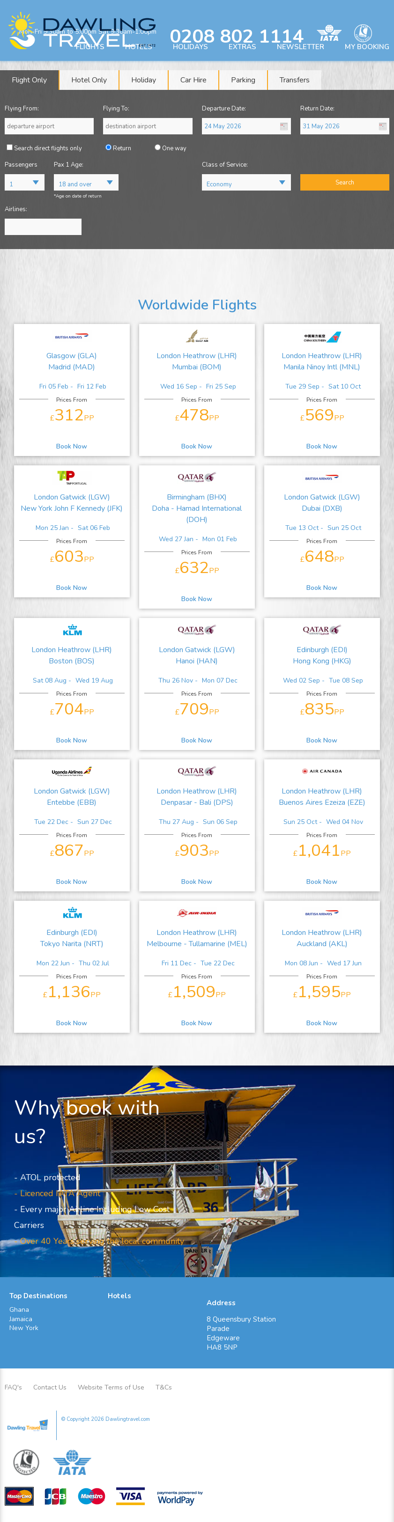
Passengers (21, 165)
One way (174, 148)
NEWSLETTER (300, 46)
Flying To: (116, 108)
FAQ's (13, 1387)
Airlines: (16, 209)
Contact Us (50, 1387)
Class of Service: (225, 165)
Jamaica (20, 1319)
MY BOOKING (367, 46)
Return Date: (317, 108)
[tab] (29, 80)
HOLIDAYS (190, 46)
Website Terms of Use (111, 1387)
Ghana (19, 1309)
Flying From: (22, 108)
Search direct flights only (48, 148)
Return (122, 148)
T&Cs (164, 1387)
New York (23, 1327)
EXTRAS (242, 46)
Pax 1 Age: (68, 165)
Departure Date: (224, 108)
